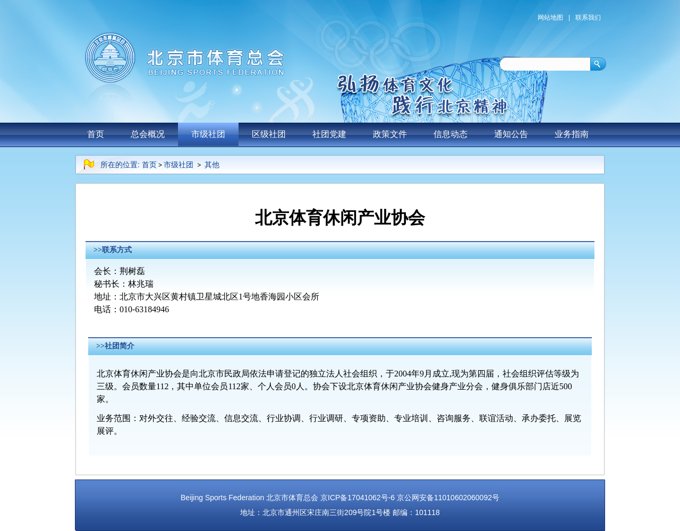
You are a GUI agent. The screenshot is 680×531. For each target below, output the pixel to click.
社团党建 (329, 134)
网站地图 (550, 17)
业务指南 (572, 134)
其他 (212, 164)
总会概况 (148, 134)
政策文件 (390, 134)
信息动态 (451, 134)
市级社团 (208, 134)
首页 (95, 134)
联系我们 (588, 17)
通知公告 (511, 134)
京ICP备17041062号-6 (357, 497)
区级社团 (269, 134)
